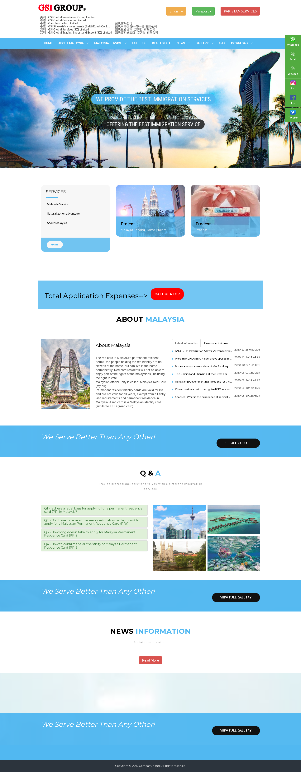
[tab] (94, 510)
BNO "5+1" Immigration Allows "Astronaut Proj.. (203, 350)
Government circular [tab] (216, 343)
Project (128, 223)
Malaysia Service (108, 43)
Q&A (222, 43)
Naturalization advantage (63, 213)
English (176, 11)
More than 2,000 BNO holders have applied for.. (203, 358)
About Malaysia (71, 43)
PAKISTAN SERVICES (240, 11)
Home (48, 43)
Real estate (161, 43)
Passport (203, 11)
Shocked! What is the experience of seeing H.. (202, 396)
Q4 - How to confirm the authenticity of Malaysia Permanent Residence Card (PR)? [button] (90, 545)
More (55, 244)
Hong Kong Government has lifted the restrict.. (203, 381)
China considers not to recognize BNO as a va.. (203, 389)
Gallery (202, 43)
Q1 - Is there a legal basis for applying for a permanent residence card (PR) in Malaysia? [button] (93, 510)
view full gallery (236, 597)
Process (204, 223)
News (181, 43)
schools (139, 43)
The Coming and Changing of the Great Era (201, 373)
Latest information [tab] (186, 343)
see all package (238, 443)
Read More (150, 660)
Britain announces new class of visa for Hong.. (202, 366)
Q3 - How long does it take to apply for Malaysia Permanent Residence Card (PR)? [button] (90, 533)
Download (239, 43)
